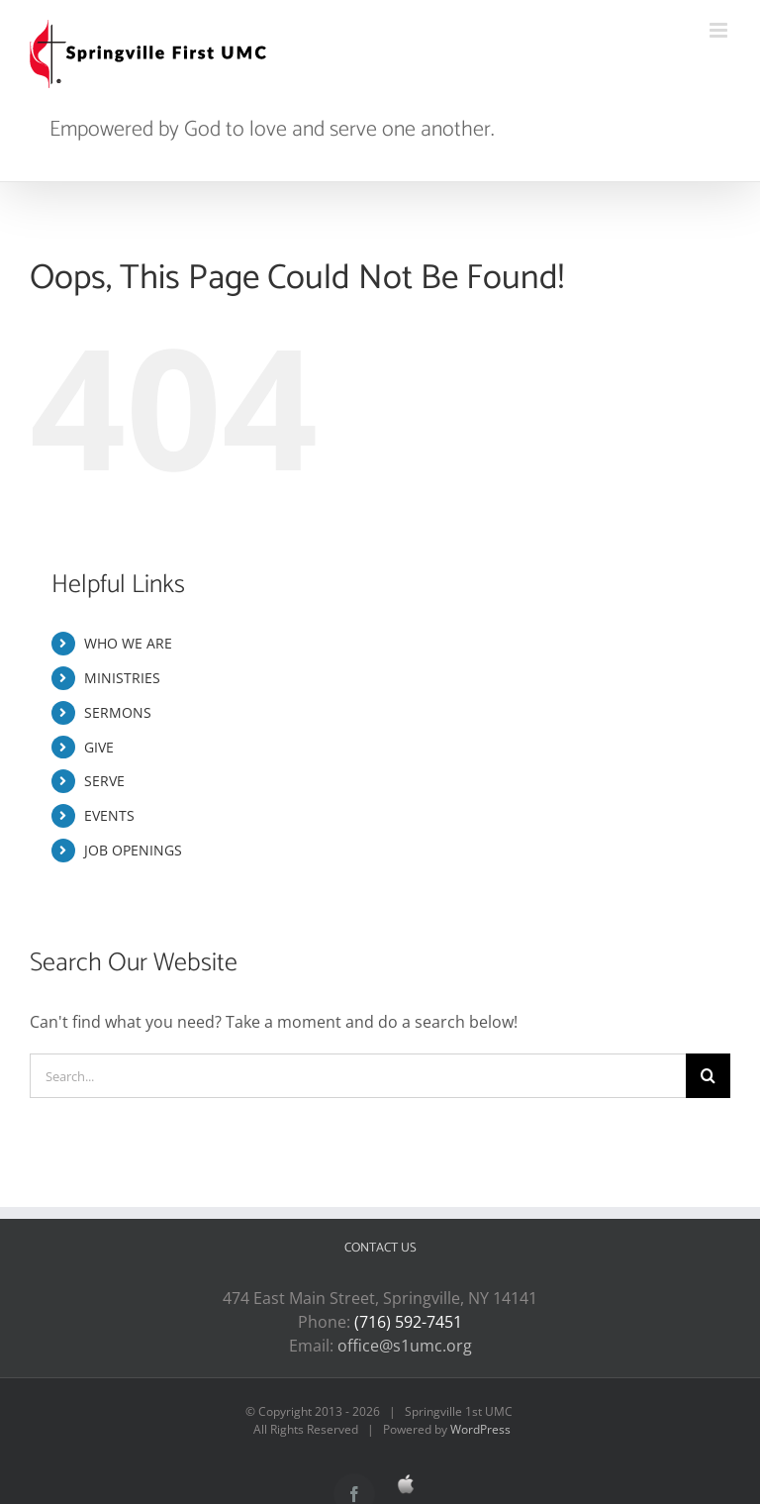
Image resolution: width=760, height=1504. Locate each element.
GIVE (99, 747)
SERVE (104, 780)
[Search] (708, 1075)
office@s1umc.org (404, 1345)
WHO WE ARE (128, 643)
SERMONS (117, 712)
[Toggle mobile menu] (720, 30)
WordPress (480, 1429)
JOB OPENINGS (133, 850)
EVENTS (109, 815)
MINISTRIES (122, 677)
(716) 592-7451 (408, 1322)
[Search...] (358, 1075)
